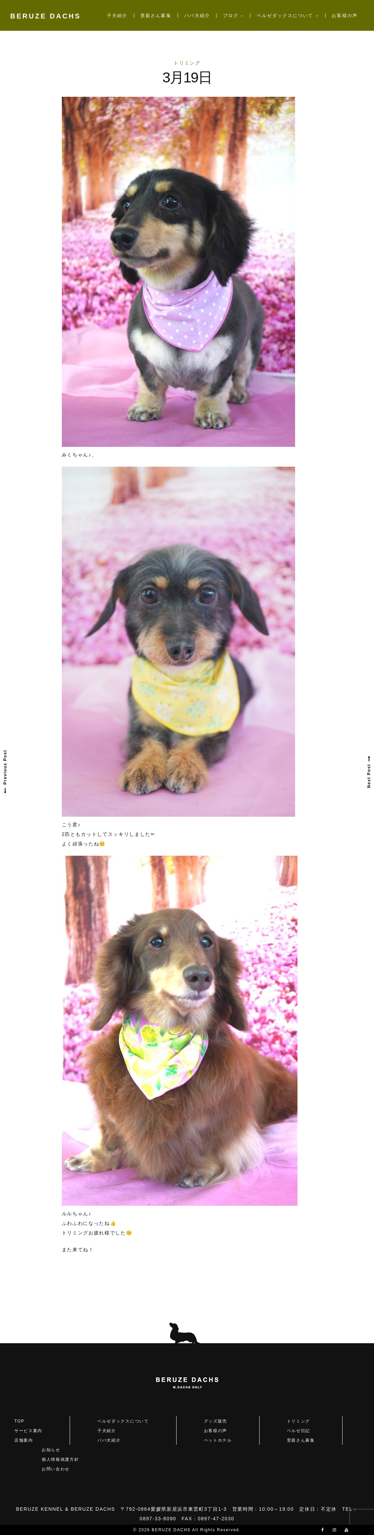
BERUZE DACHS (45, 16)
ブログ (230, 15)
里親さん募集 (155, 15)
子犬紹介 (117, 15)
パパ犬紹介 (197, 15)
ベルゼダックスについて (285, 15)
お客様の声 (344, 15)
